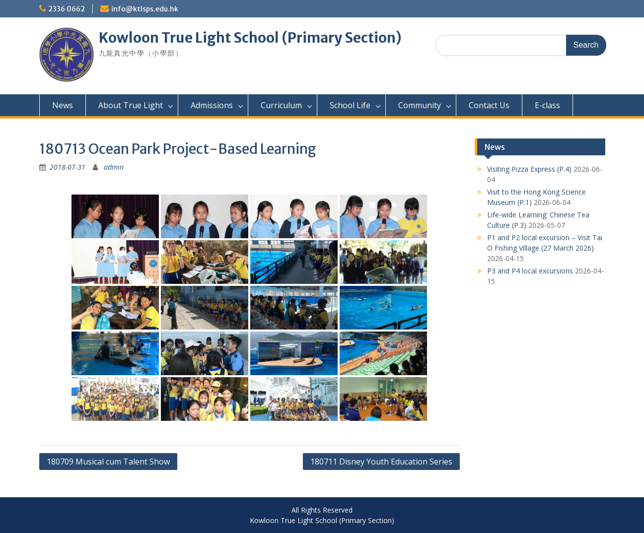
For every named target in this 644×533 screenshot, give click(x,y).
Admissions (212, 105)
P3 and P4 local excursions (530, 270)
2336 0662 (66, 8)
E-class (547, 105)
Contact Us (489, 105)
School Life (350, 105)
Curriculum (281, 105)
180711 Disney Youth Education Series (381, 461)
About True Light (130, 105)
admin (114, 167)
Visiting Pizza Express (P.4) (529, 169)
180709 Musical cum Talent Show (108, 461)
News (62, 105)
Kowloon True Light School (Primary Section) (250, 38)
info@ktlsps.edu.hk (144, 8)
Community (419, 105)
